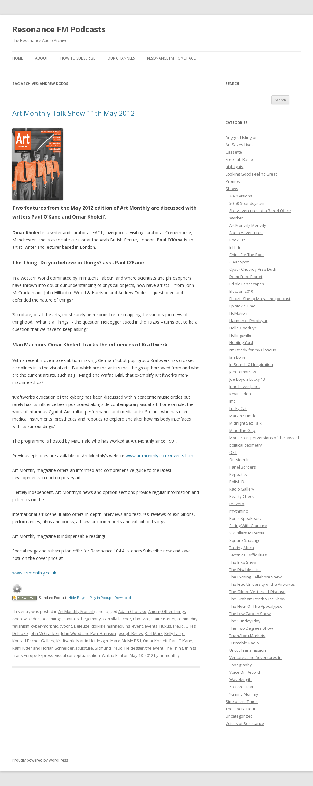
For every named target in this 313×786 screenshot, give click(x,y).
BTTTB (235, 247)
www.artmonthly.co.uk (34, 573)
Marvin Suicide (242, 415)
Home (17, 58)
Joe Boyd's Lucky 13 (247, 379)
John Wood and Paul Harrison (88, 633)
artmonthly (170, 655)
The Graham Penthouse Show (257, 599)
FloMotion (238, 313)
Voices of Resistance (245, 723)
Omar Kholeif (155, 640)
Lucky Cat (238, 408)
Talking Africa (241, 547)
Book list (237, 240)
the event (154, 648)
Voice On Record (244, 672)
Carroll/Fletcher (117, 618)
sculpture (84, 648)
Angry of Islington (242, 137)
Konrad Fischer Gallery (33, 640)
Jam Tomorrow (242, 372)
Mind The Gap (242, 430)
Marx (115, 640)
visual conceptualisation (77, 655)
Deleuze (82, 626)
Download (123, 598)
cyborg (66, 626)
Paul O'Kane (180, 640)
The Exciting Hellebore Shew (255, 577)
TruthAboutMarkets (247, 635)
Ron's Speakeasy (245, 518)
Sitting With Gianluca (248, 525)
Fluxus (165, 626)
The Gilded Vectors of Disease (257, 591)
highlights (234, 166)
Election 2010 (241, 291)
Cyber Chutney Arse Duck (252, 269)
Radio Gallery (241, 489)
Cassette (234, 152)
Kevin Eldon (240, 394)
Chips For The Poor (246, 254)
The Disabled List (245, 569)
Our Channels (121, 58)
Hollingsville (240, 335)
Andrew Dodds (26, 618)
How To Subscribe (77, 58)
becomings (52, 618)
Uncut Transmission (247, 650)
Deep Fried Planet (245, 276)
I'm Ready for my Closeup (252, 350)
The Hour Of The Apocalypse (255, 606)
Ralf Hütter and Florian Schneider (43, 648)
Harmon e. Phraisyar (248, 320)
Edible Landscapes (246, 284)
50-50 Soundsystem (247, 203)
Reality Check (241, 496)
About (41, 58)
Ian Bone (237, 357)
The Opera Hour (241, 709)
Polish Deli (239, 481)
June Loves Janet (244, 386)
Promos (233, 181)
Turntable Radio (244, 643)
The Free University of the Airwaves (262, 584)
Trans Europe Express (32, 655)
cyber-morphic (44, 626)
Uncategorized (239, 716)
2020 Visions (240, 196)
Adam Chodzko (132, 611)
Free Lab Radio (239, 159)
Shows (232, 188)
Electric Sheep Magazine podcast (259, 298)
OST (233, 452)
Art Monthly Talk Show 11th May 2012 (73, 113)
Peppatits (238, 474)
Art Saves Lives (240, 144)
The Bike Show (242, 562)
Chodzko (141, 618)
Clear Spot (239, 262)
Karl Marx (154, 633)
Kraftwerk (65, 640)
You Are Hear (241, 687)
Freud (178, 626)
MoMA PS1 (131, 640)
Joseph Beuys (130, 633)
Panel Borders (242, 467)
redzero (236, 503)
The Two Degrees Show (251, 628)
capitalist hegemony (82, 618)
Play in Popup (100, 598)
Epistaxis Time (242, 306)
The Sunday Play (244, 621)
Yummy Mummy (243, 694)
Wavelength (240, 679)
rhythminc (238, 511)
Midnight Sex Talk (245, 423)
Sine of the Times (242, 701)
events (151, 626)
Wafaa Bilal (112, 655)
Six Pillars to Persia (246, 533)
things (190, 648)
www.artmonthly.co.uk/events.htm (159, 455)
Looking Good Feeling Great (251, 174)
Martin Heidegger (92, 640)
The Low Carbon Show (250, 613)
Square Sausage (244, 540)
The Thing (174, 648)
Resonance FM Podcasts (59, 29)
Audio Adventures (246, 232)
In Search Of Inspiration (251, 364)
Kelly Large (174, 633)
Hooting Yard (241, 342)
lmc (232, 401)
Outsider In (239, 459)
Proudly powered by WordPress (40, 760)
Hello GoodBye (243, 328)
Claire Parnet (163, 618)
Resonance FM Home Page (171, 58)
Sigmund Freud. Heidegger (119, 648)
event (137, 626)
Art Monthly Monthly (76, 611)
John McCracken (44, 633)
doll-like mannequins (110, 626)
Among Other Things (167, 611)
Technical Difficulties (248, 555)
